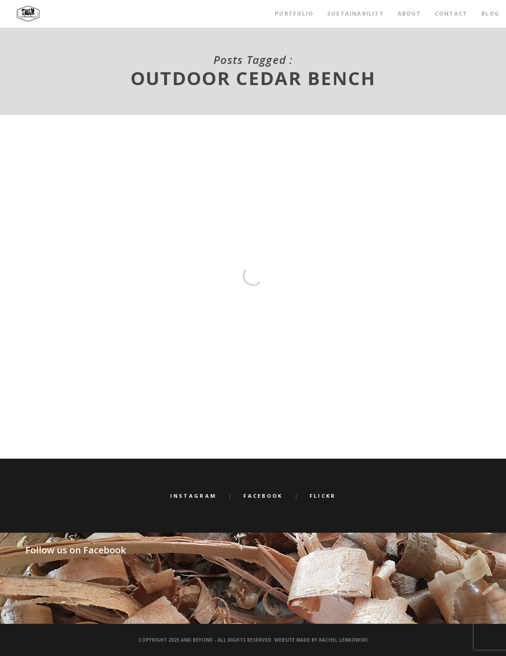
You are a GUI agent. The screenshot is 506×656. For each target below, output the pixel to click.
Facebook (262, 495)
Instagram (193, 495)
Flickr (323, 495)
